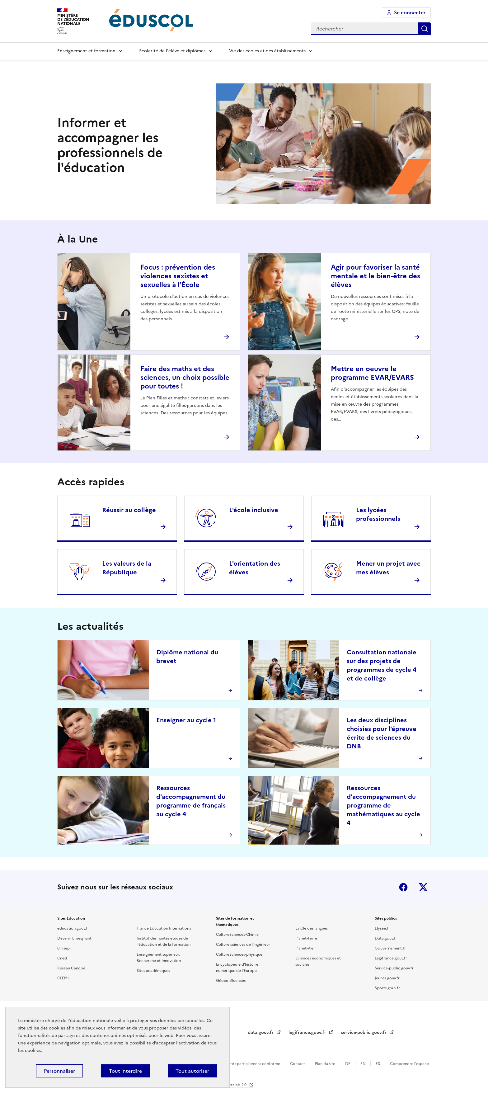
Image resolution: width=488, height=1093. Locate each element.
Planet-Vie (304, 948)
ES (378, 1064)
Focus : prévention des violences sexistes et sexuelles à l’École (177, 276)
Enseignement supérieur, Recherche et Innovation (159, 957)
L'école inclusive (253, 510)
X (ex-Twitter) (423, 887)
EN (363, 1064)
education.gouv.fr (73, 928)
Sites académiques (153, 970)
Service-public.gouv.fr (394, 968)
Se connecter (409, 12)
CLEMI (63, 978)
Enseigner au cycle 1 (186, 720)
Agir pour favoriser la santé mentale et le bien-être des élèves (375, 276)
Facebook (403, 887)
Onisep (63, 948)
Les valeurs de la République (126, 568)
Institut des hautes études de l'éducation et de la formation (163, 941)
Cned (62, 958)
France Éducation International (164, 928)
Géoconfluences (231, 980)
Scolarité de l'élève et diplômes (172, 51)
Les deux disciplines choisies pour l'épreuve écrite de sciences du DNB (381, 733)
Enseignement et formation (86, 51)
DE (348, 1064)
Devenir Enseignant (74, 938)
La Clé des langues (311, 928)
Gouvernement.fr (390, 948)
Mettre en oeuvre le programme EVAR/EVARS (372, 373)
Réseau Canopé (71, 968)
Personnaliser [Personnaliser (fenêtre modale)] (59, 1071)
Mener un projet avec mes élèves (388, 568)
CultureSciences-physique (239, 954)
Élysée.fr (382, 928)
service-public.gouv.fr (364, 1032)
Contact (298, 1064)
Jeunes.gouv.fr (387, 978)
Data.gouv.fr (386, 938)
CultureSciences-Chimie (237, 934)
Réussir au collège (129, 510)
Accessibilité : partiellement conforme (246, 1064)
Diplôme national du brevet (187, 657)
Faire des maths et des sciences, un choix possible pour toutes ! (184, 377)
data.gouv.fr (261, 1032)
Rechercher (424, 28)
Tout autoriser (192, 1071)
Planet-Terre (306, 938)
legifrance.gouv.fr (308, 1032)
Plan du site (325, 1064)
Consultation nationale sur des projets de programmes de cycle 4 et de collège (381, 665)
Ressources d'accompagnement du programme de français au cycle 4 (191, 801)
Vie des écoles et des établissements (267, 51)
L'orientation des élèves (254, 568)
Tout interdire (125, 1071)
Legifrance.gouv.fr (391, 958)
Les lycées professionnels (378, 514)
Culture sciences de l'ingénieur (243, 944)
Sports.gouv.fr (387, 988)
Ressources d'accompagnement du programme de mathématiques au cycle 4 (383, 805)
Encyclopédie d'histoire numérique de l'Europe (237, 967)
